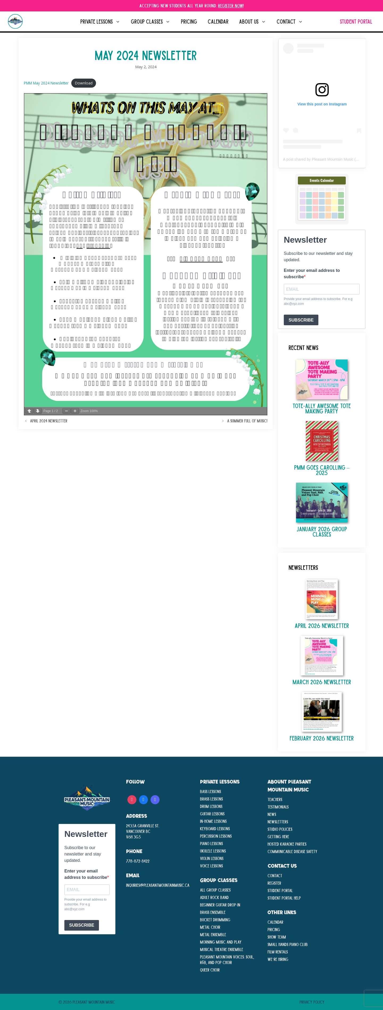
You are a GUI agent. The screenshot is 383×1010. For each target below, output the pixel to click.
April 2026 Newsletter (322, 625)
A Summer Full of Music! (247, 420)
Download (84, 82)
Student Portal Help (284, 897)
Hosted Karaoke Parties (287, 843)
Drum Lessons (211, 806)
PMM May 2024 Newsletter (46, 82)
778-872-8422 (137, 860)
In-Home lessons (213, 821)
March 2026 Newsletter (322, 681)
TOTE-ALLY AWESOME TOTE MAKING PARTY (322, 408)
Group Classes (153, 21)
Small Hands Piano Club (288, 944)
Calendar (218, 21)
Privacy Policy (311, 1001)
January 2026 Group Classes (322, 531)
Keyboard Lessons (215, 828)
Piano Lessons (211, 843)
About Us (255, 21)
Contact (292, 21)
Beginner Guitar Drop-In (220, 904)
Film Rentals (278, 951)
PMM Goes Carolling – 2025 (321, 470)
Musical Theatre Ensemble (221, 949)
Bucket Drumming (215, 919)
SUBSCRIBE (301, 320)
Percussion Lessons (216, 835)
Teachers (275, 799)
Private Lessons (103, 21)
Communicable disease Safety (292, 851)
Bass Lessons (210, 791)
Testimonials (278, 806)
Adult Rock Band (214, 897)
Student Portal (356, 21)
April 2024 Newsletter (48, 420)
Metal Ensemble (213, 934)
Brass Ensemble (213, 912)
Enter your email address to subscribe (312, 273)
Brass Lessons (211, 798)
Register (274, 882)
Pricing (189, 21)
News (272, 814)
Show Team (277, 936)
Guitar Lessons (212, 813)
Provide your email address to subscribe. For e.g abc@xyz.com (318, 301)
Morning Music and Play (221, 941)
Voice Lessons (211, 865)
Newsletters (278, 821)
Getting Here (278, 836)
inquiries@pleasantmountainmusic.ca (157, 885)
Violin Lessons (211, 858)
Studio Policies (280, 829)
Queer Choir (210, 969)
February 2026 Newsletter (322, 738)
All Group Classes (215, 889)
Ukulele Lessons (213, 850)
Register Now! (231, 5)
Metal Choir (210, 927)
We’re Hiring (278, 959)
